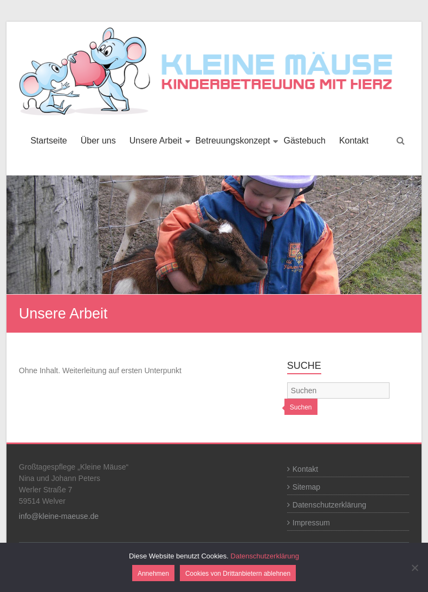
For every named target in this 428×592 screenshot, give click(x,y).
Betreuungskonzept (233, 140)
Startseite (48, 140)
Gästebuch (304, 140)
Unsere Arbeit (155, 140)
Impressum (311, 522)
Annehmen (153, 573)
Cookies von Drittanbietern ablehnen (237, 573)
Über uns (98, 140)
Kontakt (353, 140)
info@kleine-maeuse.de (59, 516)
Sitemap (306, 487)
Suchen (301, 407)
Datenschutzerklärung (329, 504)
